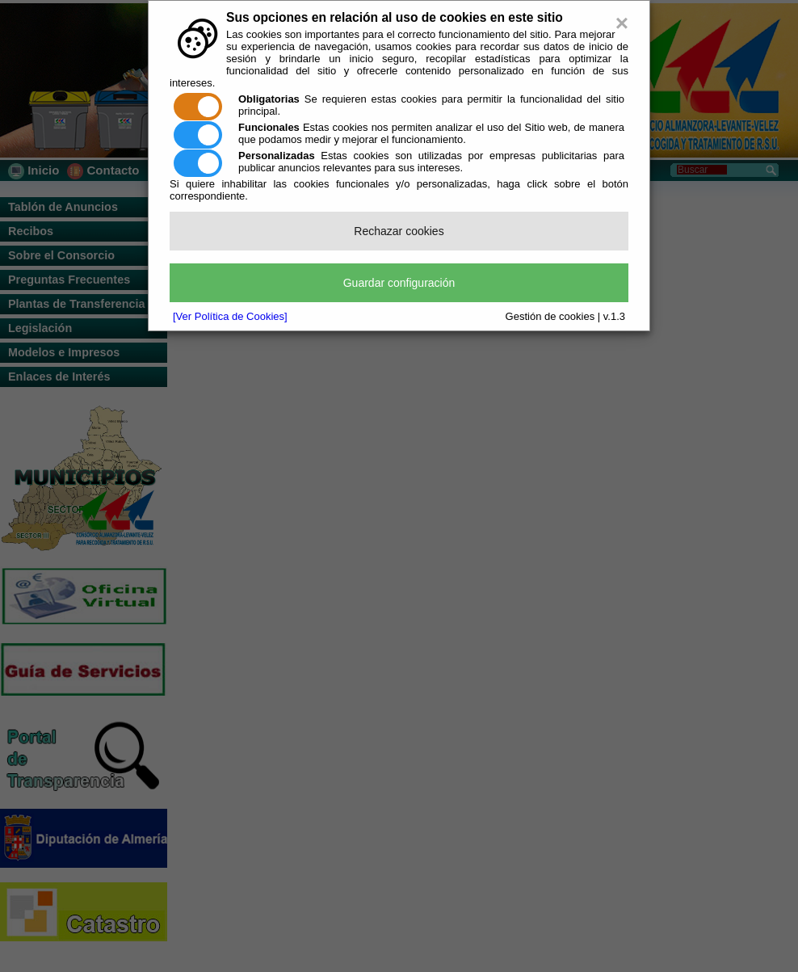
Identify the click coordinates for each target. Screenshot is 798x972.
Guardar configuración (399, 282)
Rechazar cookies (398, 231)
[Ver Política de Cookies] (230, 316)
